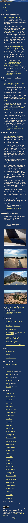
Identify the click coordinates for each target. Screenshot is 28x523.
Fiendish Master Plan (12, 364)
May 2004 (9, 425)
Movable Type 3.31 (14, 518)
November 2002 (11, 479)
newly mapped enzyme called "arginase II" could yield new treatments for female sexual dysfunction (13, 64)
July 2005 (9, 400)
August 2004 (10, 415)
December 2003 (11, 438)
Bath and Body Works (13, 136)
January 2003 (10, 473)
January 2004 (10, 434)
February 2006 (10, 396)
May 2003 (9, 460)
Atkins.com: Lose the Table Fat (15, 345)
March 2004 (9, 428)
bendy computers (10, 104)
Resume (8, 355)
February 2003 (10, 469)
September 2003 (11, 447)
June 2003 (9, 457)
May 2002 (9, 498)
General (8, 374)
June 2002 (9, 495)
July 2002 (9, 491)
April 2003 (9, 463)
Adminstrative (10, 371)
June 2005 (9, 403)
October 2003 (10, 444)
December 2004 (11, 409)
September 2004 (11, 412)
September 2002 (11, 485)
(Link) (15, 71)
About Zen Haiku (11, 351)
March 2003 (9, 466)
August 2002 (10, 488)
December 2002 (11, 476)
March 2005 (9, 406)
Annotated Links (11, 358)
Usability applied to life (13, 326)
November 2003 (11, 441)
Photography (10, 380)
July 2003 (9, 453)
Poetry (8, 384)
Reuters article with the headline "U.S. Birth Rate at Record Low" (14, 48)
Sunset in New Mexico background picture (13, 337)
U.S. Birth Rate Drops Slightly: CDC (14, 30)
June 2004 (9, 422)
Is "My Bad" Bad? (11, 329)
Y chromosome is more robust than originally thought (14, 84)
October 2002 (10, 482)
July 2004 (9, 419)
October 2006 (10, 393)
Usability (8, 387)
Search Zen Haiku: (9, 501)
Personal (9, 377)
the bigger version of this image (14, 307)
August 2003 (10, 450)
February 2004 (10, 431)
